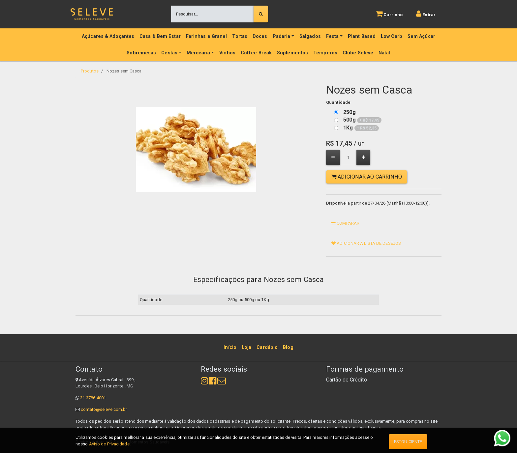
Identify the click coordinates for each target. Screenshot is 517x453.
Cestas (169, 53)
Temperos (325, 53)
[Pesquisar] (261, 14)
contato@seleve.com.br (104, 409)
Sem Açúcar (421, 36)
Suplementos (292, 53)
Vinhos (227, 53)
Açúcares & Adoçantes (108, 36)
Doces (260, 36)
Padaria (281, 36)
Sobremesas (141, 53)
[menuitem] (230, 347)
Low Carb (391, 36)
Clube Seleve (358, 53)
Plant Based (362, 36)
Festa (332, 36)
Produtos (90, 71)
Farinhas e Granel (206, 36)
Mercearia (198, 53)
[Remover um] (333, 157)
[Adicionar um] (363, 157)
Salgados (310, 36)
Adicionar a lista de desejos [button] (366, 243)
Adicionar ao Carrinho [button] (366, 177)
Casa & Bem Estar (160, 36)
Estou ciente (408, 441)
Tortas (239, 36)
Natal (384, 53)
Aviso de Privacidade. (110, 443)
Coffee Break (256, 53)
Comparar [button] (345, 223)
